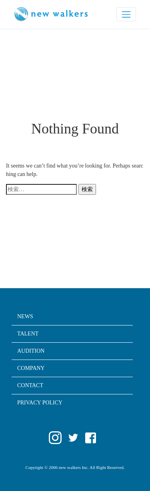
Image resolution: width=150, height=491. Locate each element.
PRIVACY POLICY (39, 403)
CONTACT (30, 385)
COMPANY (31, 368)
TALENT (27, 334)
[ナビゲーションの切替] (126, 14)
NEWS (25, 316)
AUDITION (30, 351)
